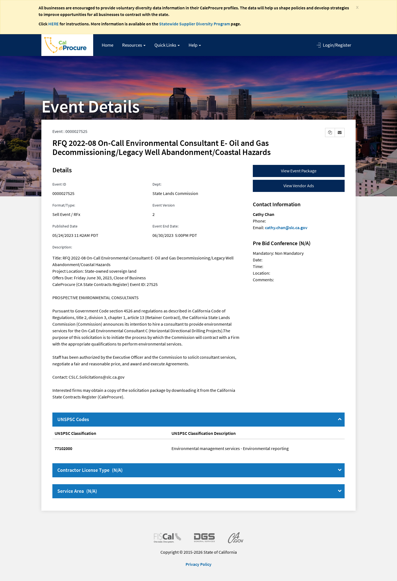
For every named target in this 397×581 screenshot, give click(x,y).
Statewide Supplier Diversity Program (194, 23)
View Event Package (298, 170)
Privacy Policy (198, 564)
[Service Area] (339, 490)
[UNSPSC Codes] (339, 419)
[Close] (357, 7)
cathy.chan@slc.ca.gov (286, 227)
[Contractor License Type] (339, 469)
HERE (53, 23)
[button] (134, 45)
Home (107, 45)
